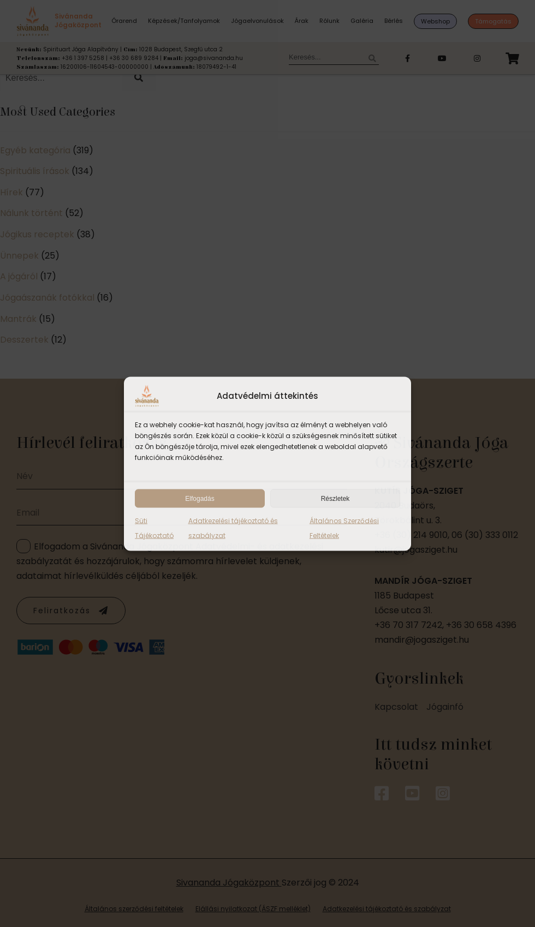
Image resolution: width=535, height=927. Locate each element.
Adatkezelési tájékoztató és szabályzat (233, 528)
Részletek (335, 498)
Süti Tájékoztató (154, 528)
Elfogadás (199, 498)
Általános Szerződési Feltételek (344, 528)
